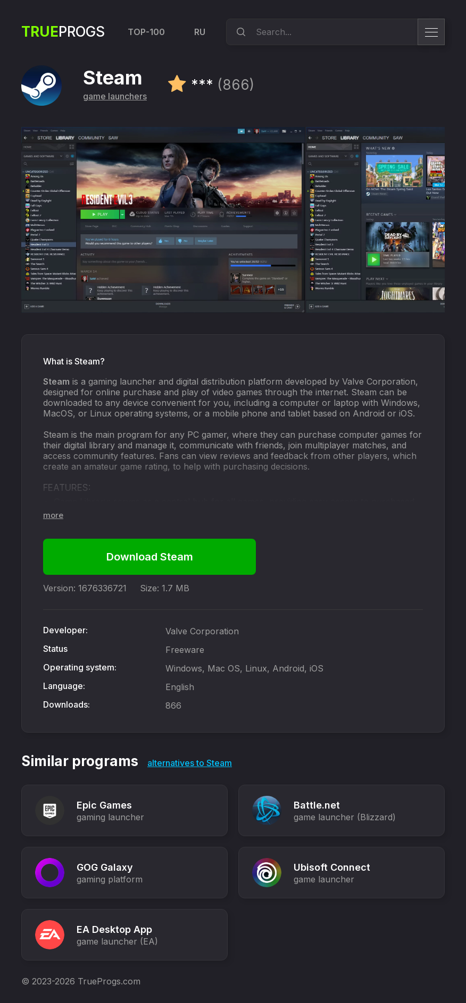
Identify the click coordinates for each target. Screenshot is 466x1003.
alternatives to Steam (189, 763)
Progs (63, 31)
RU (199, 32)
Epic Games (104, 805)
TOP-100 (146, 32)
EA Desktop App (114, 929)
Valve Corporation (202, 631)
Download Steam (149, 556)
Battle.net (317, 805)
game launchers (115, 96)
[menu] (431, 32)
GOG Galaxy (105, 867)
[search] (239, 32)
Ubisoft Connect (332, 867)
